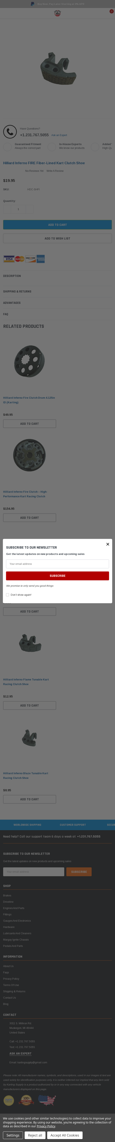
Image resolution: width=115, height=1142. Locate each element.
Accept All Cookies (65, 1135)
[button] (108, 544)
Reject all (35, 1135)
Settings (13, 1135)
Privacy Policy (46, 1126)
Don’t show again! (21, 594)
